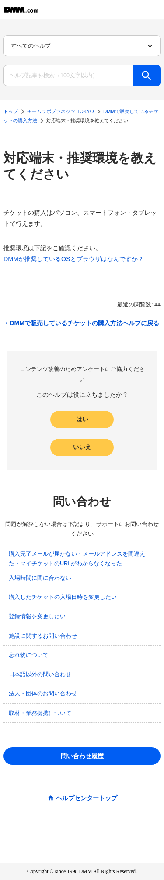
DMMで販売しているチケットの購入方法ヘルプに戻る (81, 323)
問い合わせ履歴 (82, 756)
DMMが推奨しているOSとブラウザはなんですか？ (73, 258)
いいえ (82, 446)
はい (82, 419)
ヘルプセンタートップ (86, 798)
